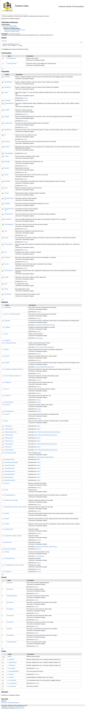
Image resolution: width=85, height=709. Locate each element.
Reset (6, 489)
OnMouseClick (9, 429)
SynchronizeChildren (10, 549)
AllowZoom (8, 87)
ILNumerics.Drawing (14, 33)
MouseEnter (10, 609)
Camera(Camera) (11, 63)
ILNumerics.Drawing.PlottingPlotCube (14, 30)
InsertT (7, 414)
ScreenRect (8, 219)
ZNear (6, 289)
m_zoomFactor (12, 686)
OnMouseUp (8, 447)
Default (9, 656)
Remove (7, 483)
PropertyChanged (11, 642)
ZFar (6, 283)
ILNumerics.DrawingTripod (11, 31)
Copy (81, 42)
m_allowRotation (12, 662)
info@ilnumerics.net (19, 708)
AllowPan (7, 76)
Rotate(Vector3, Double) (11, 500)
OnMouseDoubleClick (11, 432)
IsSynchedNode (9, 153)
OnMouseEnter (9, 438)
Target (6, 237)
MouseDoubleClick (12, 595)
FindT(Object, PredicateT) (13, 376)
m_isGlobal (11, 677)
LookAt (7, 156)
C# (3, 40)
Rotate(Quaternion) (10, 495)
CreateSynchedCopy (10, 343)
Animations (8, 100)
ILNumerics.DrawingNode (9, 26)
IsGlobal (7, 146)
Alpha (6, 92)
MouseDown (10, 602)
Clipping (7, 116)
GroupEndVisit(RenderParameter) (43, 367)
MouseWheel (10, 635)
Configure (7, 327)
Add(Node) (8, 307)
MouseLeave (10, 615)
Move (6, 421)
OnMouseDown (9, 435)
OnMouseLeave (9, 441)
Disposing (9, 582)
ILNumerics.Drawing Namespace (10, 702)
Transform (7, 257)
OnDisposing (8, 426)
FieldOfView (8, 129)
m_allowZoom (11, 665)
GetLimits (7, 404)
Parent (6, 174)
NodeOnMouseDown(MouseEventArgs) (45, 435)
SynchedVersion (9, 224)
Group (25, 98)
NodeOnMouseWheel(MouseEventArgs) (45, 450)
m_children (11, 674)
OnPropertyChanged (10, 453)
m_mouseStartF (12, 680)
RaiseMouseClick (9, 459)
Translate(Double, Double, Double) (14, 565)
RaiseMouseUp (9, 477)
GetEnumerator (9, 402)
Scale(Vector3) (9, 529)
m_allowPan (11, 659)
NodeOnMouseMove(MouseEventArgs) (45, 444)
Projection (7, 203)
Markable (7, 161)
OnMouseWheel (9, 450)
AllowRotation (8, 82)
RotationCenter (9, 214)
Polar (6, 188)
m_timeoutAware (12, 683)
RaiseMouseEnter (9, 468)
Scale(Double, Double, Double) (13, 535)
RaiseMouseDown (10, 465)
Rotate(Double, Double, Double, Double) (16, 507)
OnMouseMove (9, 444)
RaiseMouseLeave (10, 471)
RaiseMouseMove (10, 474)
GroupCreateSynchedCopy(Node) (43, 347)
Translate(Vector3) (10, 558)
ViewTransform (9, 270)
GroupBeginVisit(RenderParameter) (44, 325)
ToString (7, 552)
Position (7, 193)
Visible (6, 277)
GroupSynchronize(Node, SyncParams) (45, 546)
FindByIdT (8, 382)
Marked (7, 168)
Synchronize (8, 542)
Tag (6, 231)
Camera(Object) (11, 58)
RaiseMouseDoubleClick (11, 462)
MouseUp (9, 628)
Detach (7, 349)
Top (2, 68)
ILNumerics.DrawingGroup (10, 27)
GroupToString (38, 556)
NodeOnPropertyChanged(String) (43, 457)
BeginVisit (7, 320)
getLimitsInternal (9, 411)
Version (7, 264)
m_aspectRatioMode (13, 671)
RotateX (7, 513)
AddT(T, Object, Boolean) (12, 314)
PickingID (7, 181)
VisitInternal (8, 571)
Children (7, 110)
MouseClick (10, 589)
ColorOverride (8, 123)
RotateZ (7, 524)
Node (24, 139)
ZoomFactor (8, 294)
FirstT (7, 389)
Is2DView (7, 141)
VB (5, 40)
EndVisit (7, 362)
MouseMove (10, 622)
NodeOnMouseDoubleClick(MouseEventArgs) (47, 432)
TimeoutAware (9, 244)
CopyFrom (7, 340)
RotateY (7, 518)
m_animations (11, 668)
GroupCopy (38, 338)
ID (5, 135)
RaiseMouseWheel (10, 480)
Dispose (7, 356)
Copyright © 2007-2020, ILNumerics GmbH (13, 706)
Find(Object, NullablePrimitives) (14, 369)
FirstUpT (8, 395)
